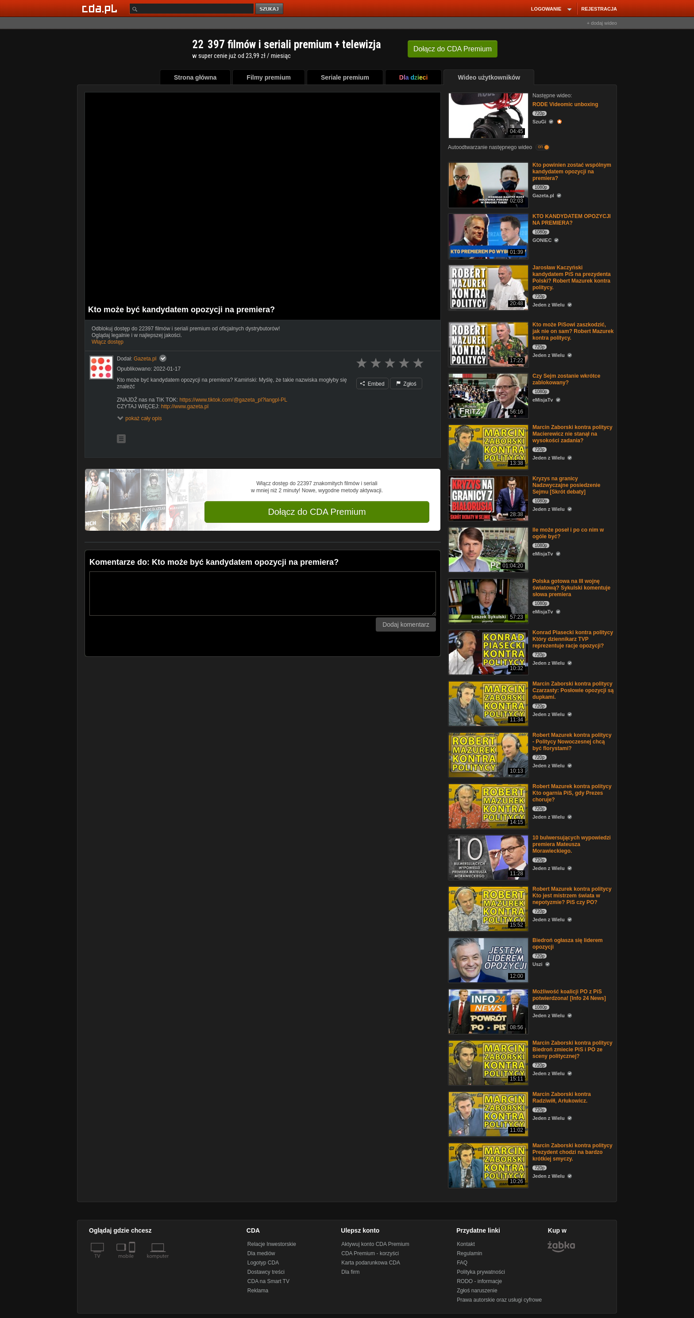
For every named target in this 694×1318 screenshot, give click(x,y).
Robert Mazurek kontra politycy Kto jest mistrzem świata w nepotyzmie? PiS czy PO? (572, 895)
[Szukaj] (191, 8)
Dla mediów (261, 1253)
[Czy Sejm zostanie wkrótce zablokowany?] (487, 395)
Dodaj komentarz (405, 624)
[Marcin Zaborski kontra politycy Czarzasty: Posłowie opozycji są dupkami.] (487, 703)
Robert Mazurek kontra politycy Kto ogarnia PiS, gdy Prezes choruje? (572, 793)
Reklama (257, 1290)
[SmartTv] (133, 1261)
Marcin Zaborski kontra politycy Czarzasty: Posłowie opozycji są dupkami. (572, 690)
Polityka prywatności (481, 1272)
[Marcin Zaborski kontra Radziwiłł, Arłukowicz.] (487, 1113)
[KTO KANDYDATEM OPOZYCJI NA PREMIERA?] (487, 235)
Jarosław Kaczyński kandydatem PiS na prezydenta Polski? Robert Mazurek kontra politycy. (571, 277)
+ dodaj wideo (602, 23)
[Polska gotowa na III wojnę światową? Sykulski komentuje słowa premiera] (487, 600)
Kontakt (466, 1244)
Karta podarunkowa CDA (370, 1263)
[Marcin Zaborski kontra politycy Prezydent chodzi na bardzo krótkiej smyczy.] (487, 1164)
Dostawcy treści (266, 1272)
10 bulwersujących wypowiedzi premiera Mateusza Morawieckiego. (571, 844)
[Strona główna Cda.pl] (101, 8)
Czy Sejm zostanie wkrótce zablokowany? (566, 379)
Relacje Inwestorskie (271, 1244)
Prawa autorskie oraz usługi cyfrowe (499, 1300)
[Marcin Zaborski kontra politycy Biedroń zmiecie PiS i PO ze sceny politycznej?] (487, 1062)
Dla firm (350, 1272)
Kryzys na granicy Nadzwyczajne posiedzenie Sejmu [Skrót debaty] (566, 485)
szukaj (270, 9)
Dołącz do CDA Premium (317, 512)
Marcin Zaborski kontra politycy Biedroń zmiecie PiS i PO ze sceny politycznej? (572, 1049)
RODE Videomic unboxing (565, 104)
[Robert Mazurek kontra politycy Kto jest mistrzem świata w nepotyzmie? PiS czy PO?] (487, 908)
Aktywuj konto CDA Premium (375, 1244)
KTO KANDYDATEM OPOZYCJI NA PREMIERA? (571, 219)
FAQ (462, 1263)
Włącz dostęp (107, 342)
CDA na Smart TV (268, 1281)
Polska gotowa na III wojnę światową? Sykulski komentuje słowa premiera (571, 588)
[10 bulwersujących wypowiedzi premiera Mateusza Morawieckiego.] (487, 857)
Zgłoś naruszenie (477, 1290)
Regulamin (469, 1253)
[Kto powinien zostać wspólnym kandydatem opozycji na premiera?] (487, 184)
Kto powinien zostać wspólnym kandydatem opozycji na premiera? (571, 171)
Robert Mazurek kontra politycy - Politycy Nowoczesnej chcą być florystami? (572, 741)
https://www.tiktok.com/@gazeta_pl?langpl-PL (233, 400)
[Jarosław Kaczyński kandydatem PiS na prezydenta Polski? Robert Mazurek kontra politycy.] (487, 286)
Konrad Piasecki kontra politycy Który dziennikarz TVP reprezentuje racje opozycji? (572, 639)
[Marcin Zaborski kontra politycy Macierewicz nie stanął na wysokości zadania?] (487, 446)
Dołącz (452, 49)
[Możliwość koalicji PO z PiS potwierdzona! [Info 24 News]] (487, 1010)
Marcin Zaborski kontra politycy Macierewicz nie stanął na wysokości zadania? (572, 434)
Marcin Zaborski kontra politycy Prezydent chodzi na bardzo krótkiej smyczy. (572, 1152)
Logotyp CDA (263, 1263)
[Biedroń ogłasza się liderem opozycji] (487, 959)
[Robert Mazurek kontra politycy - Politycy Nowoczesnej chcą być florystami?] (487, 754)
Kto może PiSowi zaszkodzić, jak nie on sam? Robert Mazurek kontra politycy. (572, 331)
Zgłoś (406, 384)
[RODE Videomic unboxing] (487, 114)
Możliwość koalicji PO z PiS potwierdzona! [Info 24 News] (569, 994)
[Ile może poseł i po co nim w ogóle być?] (487, 549)
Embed (372, 384)
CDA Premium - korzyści (370, 1253)
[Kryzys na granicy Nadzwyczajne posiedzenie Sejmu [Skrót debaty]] (487, 497)
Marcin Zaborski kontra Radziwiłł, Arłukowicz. (561, 1097)
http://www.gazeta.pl (184, 406)
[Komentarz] (262, 593)
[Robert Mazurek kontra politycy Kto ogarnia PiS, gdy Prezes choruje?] (487, 805)
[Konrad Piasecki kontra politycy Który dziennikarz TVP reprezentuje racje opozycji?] (487, 651)
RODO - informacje (479, 1281)
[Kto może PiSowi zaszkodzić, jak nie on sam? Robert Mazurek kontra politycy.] (487, 344)
